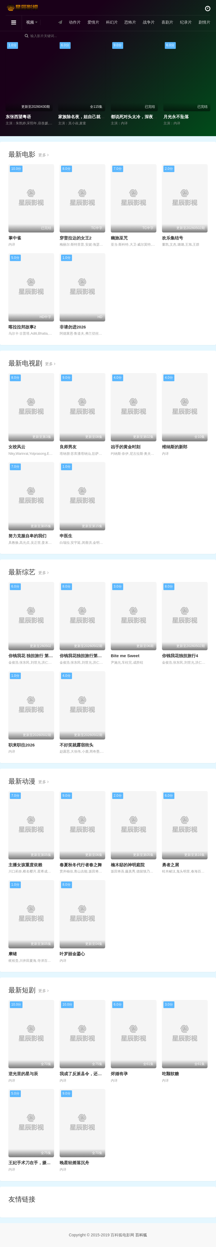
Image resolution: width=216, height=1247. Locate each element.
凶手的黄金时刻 (125, 446)
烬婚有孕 (119, 1073)
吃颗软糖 (170, 1073)
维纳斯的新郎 (174, 446)
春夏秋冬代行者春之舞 (81, 864)
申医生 (66, 535)
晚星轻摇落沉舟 (74, 1162)
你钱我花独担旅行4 (180, 655)
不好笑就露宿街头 (76, 745)
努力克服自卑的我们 (27, 535)
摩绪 (12, 953)
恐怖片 (130, 22)
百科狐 (141, 1235)
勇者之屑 (170, 864)
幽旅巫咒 (119, 238)
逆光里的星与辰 (23, 1073)
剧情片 (204, 22)
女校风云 (16, 446)
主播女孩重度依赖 (25, 864)
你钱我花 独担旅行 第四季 (32, 655)
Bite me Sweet (125, 655)
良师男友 (68, 446)
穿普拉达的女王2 (75, 238)
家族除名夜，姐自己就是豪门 (85, 116)
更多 (43, 155)
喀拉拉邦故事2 (22, 327)
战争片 (149, 22)
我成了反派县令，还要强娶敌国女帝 (93, 1073)
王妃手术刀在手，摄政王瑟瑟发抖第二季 (46, 1162)
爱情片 (93, 22)
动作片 (75, 22)
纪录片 (186, 22)
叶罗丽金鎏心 (72, 953)
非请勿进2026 (73, 327)
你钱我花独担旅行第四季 (83, 655)
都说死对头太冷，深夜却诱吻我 (140, 116)
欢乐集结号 (172, 238)
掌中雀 (14, 238)
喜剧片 (167, 22)
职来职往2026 (21, 745)
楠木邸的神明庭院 (128, 864)
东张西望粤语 (18, 116)
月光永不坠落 (176, 116)
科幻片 (112, 22)
